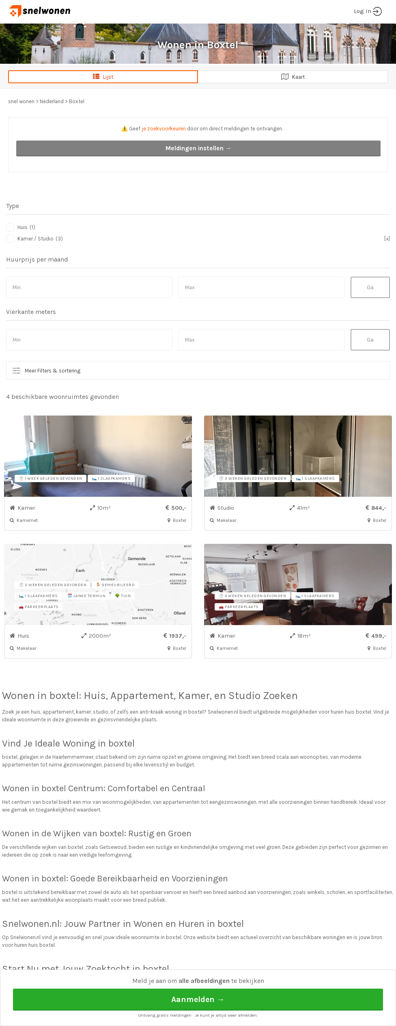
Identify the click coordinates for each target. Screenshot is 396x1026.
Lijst (103, 77)
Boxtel (76, 101)
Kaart (293, 77)
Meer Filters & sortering (52, 371)
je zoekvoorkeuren (164, 129)
